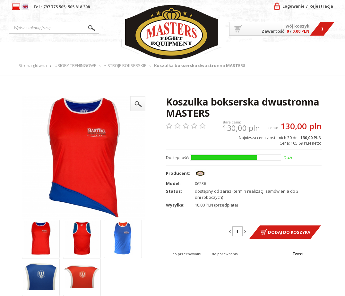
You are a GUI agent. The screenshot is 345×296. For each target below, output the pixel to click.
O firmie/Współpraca (249, 52)
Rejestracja (321, 6)
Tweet (298, 254)
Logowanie (293, 6)
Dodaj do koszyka (289, 232)
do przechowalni (186, 253)
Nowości (107, 50)
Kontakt (320, 50)
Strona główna (37, 50)
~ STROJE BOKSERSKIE (125, 65)
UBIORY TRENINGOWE (75, 65)
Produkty (78, 50)
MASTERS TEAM (291, 52)
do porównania (225, 253)
